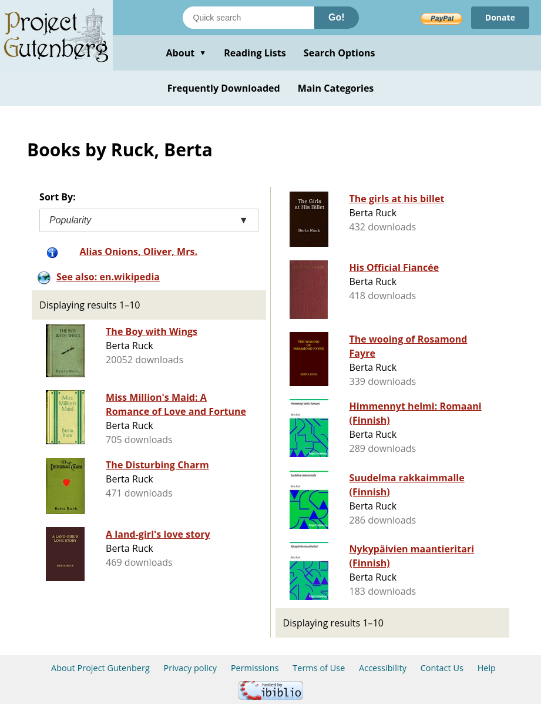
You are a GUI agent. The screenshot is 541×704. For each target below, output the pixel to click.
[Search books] (248, 17)
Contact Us (442, 667)
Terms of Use (319, 667)
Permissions (255, 667)
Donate (500, 17)
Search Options (339, 52)
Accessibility (382, 667)
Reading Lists (255, 52)
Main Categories (336, 88)
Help (487, 667)
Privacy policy (190, 667)
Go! (336, 17)
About (186, 53)
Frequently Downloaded (223, 88)
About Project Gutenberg (100, 667)
